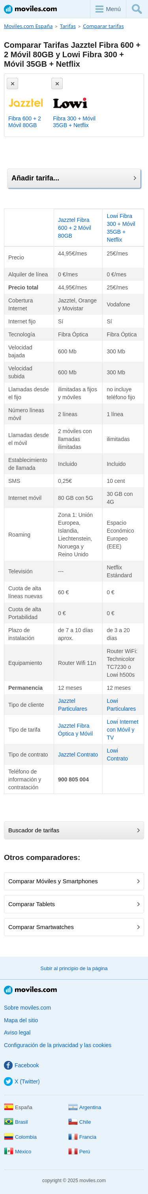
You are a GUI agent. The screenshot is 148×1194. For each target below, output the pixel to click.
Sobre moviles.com (27, 1007)
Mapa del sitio (21, 1020)
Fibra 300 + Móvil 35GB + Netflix (74, 121)
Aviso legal (17, 1032)
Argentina (84, 1107)
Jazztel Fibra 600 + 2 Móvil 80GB (74, 228)
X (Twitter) (22, 1081)
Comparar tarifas (103, 26)
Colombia (20, 1137)
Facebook (21, 1065)
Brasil (16, 1122)
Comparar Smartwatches (74, 927)
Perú (79, 1152)
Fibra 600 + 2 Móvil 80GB (24, 121)
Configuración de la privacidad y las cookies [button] (57, 1045)
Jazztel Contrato (78, 754)
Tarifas (68, 26)
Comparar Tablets (74, 904)
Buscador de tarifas (74, 830)
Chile (79, 1122)
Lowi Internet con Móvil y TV (122, 730)
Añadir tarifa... (73, 178)
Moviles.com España (28, 26)
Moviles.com (30, 9)
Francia (82, 1137)
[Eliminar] (12, 83)
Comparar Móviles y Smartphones (74, 881)
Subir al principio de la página (74, 968)
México (17, 1152)
